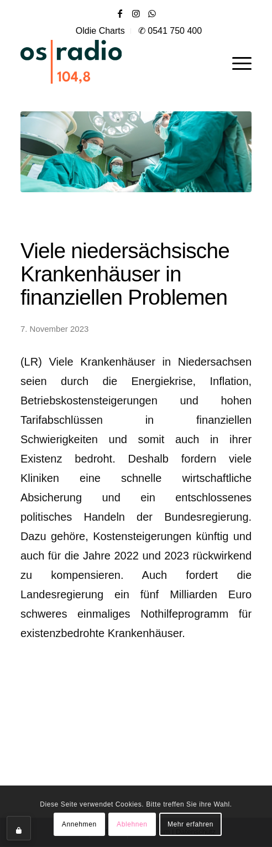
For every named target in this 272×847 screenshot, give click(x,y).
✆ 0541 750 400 (170, 30)
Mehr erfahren (190, 824)
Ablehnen (132, 824)
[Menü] (236, 61)
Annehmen (79, 824)
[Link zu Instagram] (136, 13)
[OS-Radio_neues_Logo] (103, 61)
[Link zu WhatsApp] (152, 13)
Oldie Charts (100, 30)
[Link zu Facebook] (120, 13)
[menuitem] (100, 31)
